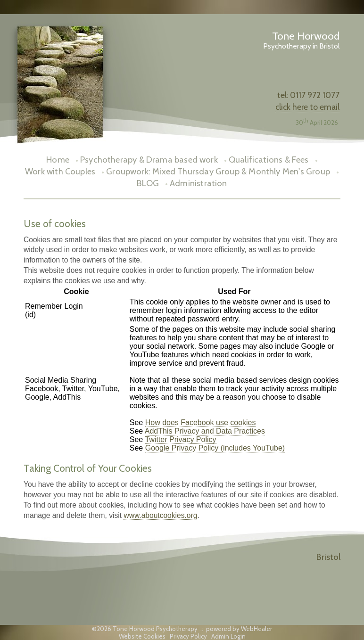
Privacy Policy (188, 636)
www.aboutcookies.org (160, 515)
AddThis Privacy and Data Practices (205, 431)
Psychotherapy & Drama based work (149, 159)
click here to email (307, 107)
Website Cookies (142, 636)
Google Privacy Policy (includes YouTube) (215, 448)
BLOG (148, 183)
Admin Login (228, 636)
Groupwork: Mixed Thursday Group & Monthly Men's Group (218, 171)
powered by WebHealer (239, 628)
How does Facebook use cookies (200, 422)
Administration (198, 183)
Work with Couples (60, 171)
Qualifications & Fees (269, 159)
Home (57, 159)
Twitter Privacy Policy (180, 439)
